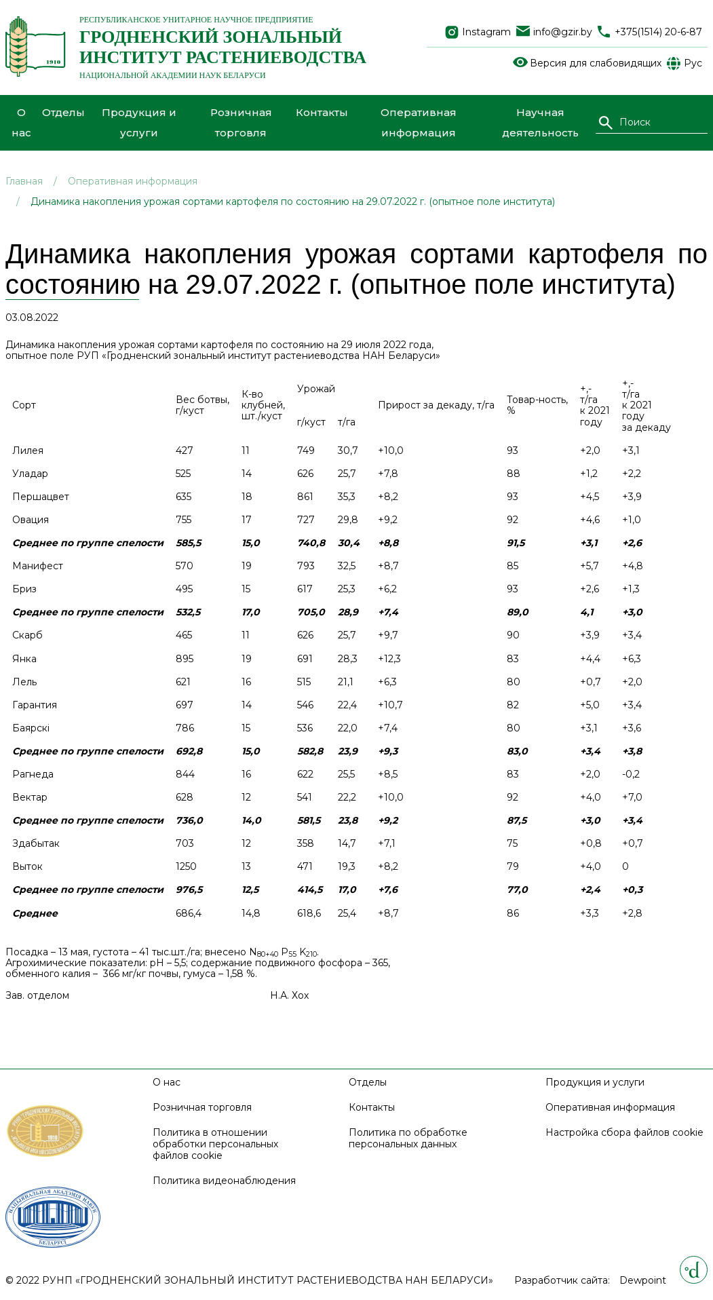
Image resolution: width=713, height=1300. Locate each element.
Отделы (63, 112)
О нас (21, 122)
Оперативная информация (419, 122)
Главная (24, 181)
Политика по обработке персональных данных (408, 1138)
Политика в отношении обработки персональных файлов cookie (215, 1144)
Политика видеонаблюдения (224, 1181)
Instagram (486, 32)
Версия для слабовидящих (595, 63)
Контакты (322, 112)
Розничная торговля (241, 122)
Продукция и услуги (139, 122)
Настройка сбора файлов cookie (624, 1133)
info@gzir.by (562, 32)
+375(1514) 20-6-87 (658, 32)
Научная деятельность (540, 122)
